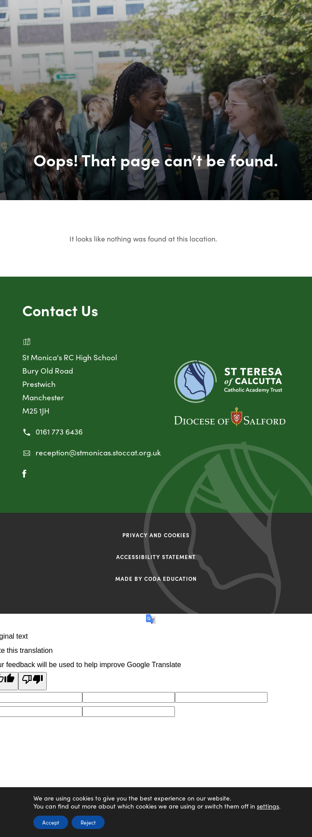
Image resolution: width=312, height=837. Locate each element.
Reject (88, 822)
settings (268, 806)
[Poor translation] (32, 681)
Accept (50, 822)
